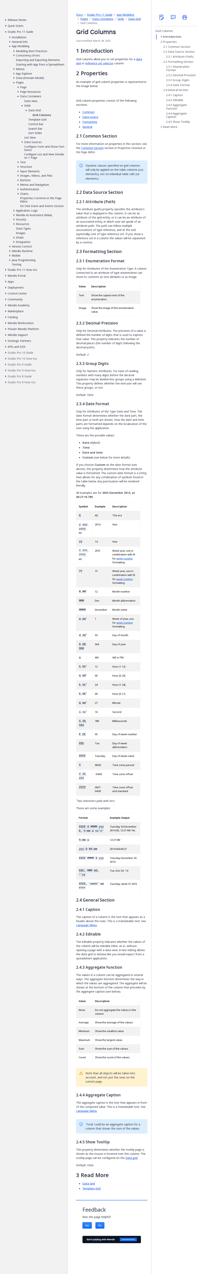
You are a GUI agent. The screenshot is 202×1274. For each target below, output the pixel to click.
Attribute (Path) (183, 56)
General (87, 127)
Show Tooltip (181, 122)
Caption (178, 95)
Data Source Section (181, 52)
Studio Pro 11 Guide (100, 15)
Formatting (89, 122)
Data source (90, 117)
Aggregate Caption (176, 115)
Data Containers (102, 19)
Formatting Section (180, 62)
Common (88, 112)
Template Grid (91, 1188)
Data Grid (134, 19)
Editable (178, 100)
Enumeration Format (177, 68)
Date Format (181, 85)
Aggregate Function (176, 107)
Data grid (131, 1158)
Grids (121, 19)
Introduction (172, 37)
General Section (178, 90)
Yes (87, 1225)
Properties (170, 42)
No (100, 1225)
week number (124, 559)
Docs (79, 15)
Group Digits (181, 80)
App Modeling (125, 15)
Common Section (92, 148)
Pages (84, 19)
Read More (170, 127)
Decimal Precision (184, 75)
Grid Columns (164, 31)
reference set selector (99, 63)
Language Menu (86, 925)
